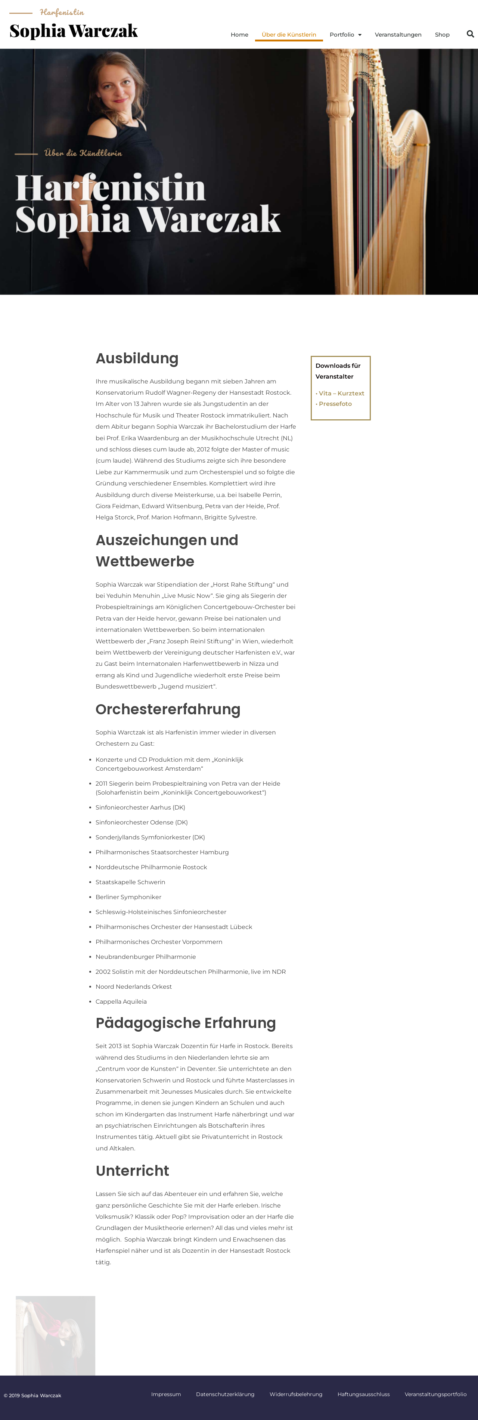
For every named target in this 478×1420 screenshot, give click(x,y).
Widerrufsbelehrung (296, 1394)
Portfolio (345, 34)
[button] (470, 34)
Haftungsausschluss (364, 1394)
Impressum (166, 1394)
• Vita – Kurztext (340, 393)
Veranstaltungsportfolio (436, 1394)
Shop (442, 34)
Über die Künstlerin (289, 34)
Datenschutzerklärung (225, 1394)
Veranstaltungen (398, 34)
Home (239, 34)
